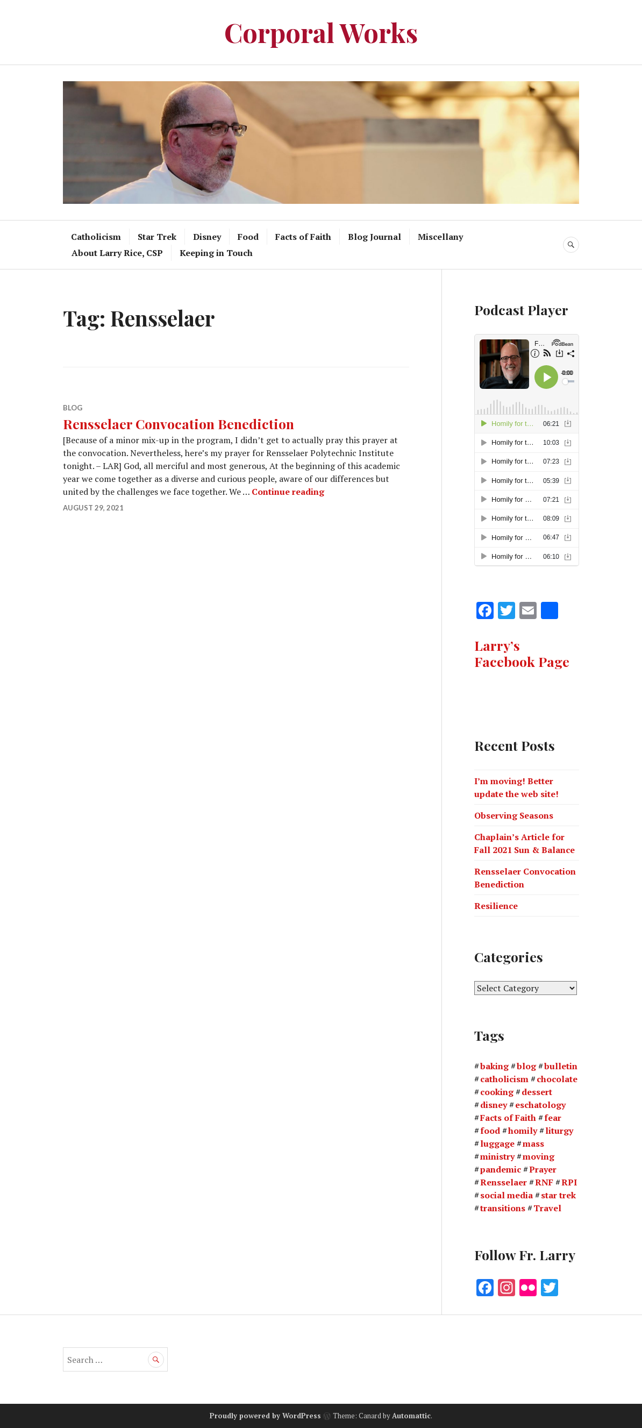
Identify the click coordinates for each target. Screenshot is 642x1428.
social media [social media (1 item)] (506, 1195)
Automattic (411, 1415)
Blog (72, 407)
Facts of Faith (303, 237)
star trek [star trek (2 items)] (558, 1195)
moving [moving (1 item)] (538, 1156)
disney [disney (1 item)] (493, 1105)
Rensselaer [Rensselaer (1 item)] (503, 1182)
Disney (207, 237)
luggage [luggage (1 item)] (497, 1143)
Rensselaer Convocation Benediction (178, 423)
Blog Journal (374, 237)
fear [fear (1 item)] (552, 1118)
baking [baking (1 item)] (494, 1066)
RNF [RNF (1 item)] (544, 1182)
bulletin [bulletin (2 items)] (560, 1066)
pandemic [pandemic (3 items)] (500, 1169)
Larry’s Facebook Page (521, 653)
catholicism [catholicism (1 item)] (504, 1079)
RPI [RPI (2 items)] (569, 1182)
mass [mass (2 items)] (533, 1143)
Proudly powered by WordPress (265, 1415)
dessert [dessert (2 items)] (537, 1092)
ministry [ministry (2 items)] (497, 1156)
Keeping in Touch (216, 253)
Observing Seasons (513, 815)
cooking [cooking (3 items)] (496, 1092)
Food (248, 237)
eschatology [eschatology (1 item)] (540, 1105)
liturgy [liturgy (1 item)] (559, 1130)
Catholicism (96, 237)
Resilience (496, 906)
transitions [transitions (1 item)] (502, 1208)
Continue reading (288, 492)
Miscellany (440, 237)
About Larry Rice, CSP (117, 253)
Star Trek (157, 237)
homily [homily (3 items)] (522, 1130)
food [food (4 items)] (490, 1130)
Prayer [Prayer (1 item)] (543, 1169)
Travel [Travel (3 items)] (547, 1208)
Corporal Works (321, 32)
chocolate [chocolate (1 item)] (557, 1079)
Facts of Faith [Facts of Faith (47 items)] (508, 1118)
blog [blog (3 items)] (526, 1066)
